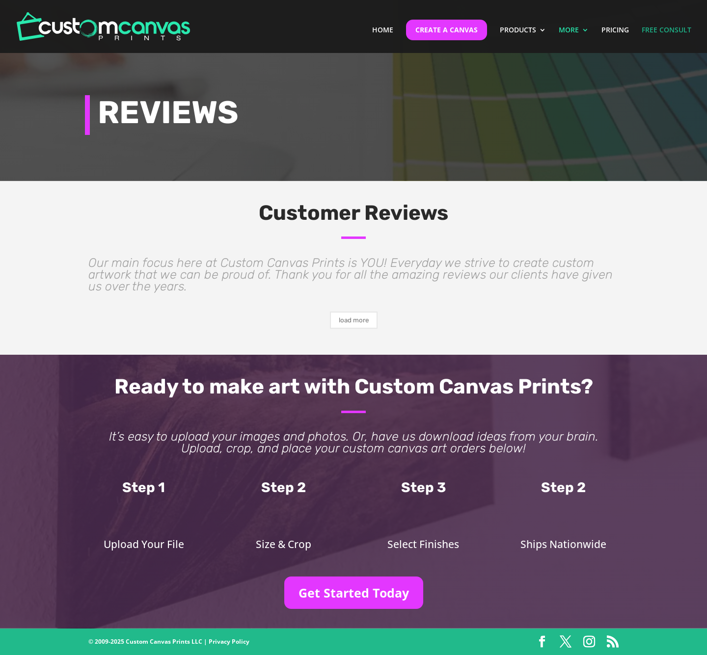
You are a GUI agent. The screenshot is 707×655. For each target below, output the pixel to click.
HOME (382, 30)
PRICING (615, 30)
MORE (569, 30)
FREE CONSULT (666, 30)
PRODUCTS (518, 30)
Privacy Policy (229, 641)
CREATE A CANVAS (446, 29)
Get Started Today (354, 592)
